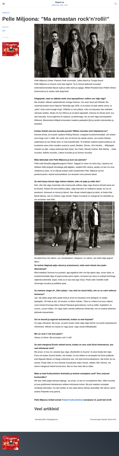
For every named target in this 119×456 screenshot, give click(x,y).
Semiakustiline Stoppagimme (46, 419)
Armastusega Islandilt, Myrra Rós (103, 419)
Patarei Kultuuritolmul (72, 400)
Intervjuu (6, 13)
